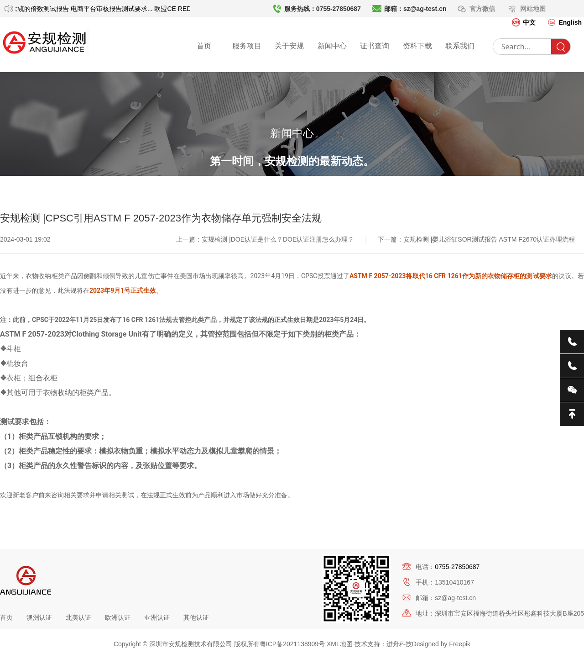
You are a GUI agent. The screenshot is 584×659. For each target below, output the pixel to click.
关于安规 (289, 46)
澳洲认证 (39, 617)
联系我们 (459, 46)
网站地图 (533, 8)
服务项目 (246, 46)
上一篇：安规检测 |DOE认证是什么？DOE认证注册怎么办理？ (266, 279)
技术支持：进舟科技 (383, 644)
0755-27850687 (457, 566)
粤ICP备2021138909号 (292, 644)
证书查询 (374, 46)
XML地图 (340, 644)
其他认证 (196, 617)
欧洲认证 (117, 617)
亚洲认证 (157, 617)
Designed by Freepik (441, 644)
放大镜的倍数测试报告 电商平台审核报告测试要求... (83, 8)
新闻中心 (332, 46)
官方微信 (483, 8)
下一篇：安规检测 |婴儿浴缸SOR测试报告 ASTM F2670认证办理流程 (476, 279)
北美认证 (78, 617)
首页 (204, 46)
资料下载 (417, 46)
